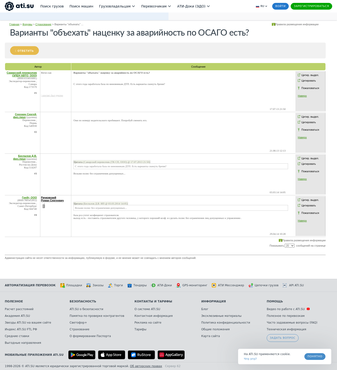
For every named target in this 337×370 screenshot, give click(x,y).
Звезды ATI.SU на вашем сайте (28, 322)
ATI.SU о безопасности (86, 309)
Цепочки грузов (263, 285)
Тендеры (137, 285)
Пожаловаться (310, 88)
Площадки (71, 285)
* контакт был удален (52, 95)
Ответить (26, 50)
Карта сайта (210, 336)
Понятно (314, 356)
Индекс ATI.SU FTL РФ (21, 329)
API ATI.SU (293, 285)
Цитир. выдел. (310, 75)
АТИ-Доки (161, 285)
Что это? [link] (250, 359)
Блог (204, 309)
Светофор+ (78, 322)
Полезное (14, 301)
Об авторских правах (146, 366)
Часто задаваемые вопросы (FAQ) (292, 322)
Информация (213, 301)
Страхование (43, 24)
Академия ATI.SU (17, 316)
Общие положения (215, 329)
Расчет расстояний (19, 309)
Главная (14, 24)
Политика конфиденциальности (225, 322)
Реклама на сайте (147, 322)
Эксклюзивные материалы (221, 316)
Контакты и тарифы (153, 301)
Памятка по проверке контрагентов (97, 316)
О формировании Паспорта (90, 336)
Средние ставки (17, 336)
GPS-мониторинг (191, 285)
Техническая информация (286, 329)
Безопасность (83, 301)
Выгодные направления (23, 342)
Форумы (27, 24)
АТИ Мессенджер (228, 285)
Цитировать (308, 80)
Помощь (275, 301)
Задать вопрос (282, 337)
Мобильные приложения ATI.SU (34, 355)
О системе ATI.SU (147, 309)
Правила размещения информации (297, 24)
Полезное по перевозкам (286, 316)
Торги (115, 285)
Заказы (95, 285)
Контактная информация (153, 316)
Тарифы (140, 329)
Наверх (302, 95)
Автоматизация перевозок (30, 285)
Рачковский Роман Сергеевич (52, 199)
